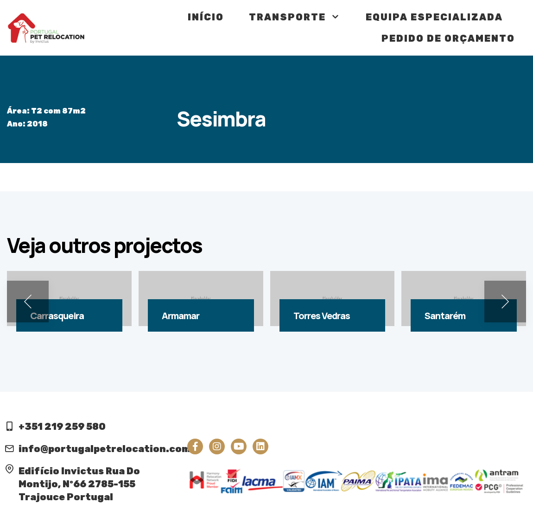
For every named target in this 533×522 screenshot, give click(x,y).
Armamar (180, 315)
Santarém (445, 315)
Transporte (295, 17)
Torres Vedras (321, 315)
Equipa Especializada (434, 17)
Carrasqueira (57, 315)
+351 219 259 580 (62, 426)
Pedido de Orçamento (448, 38)
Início (206, 17)
